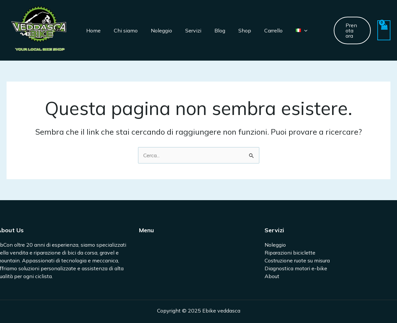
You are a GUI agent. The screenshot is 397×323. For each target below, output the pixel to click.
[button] (352, 30)
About (272, 276)
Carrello (273, 30)
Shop (244, 30)
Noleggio (161, 30)
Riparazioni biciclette (290, 252)
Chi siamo (126, 30)
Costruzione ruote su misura (297, 260)
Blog (219, 30)
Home (93, 30)
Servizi (193, 30)
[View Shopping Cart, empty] (383, 30)
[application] (304, 30)
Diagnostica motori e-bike (296, 268)
